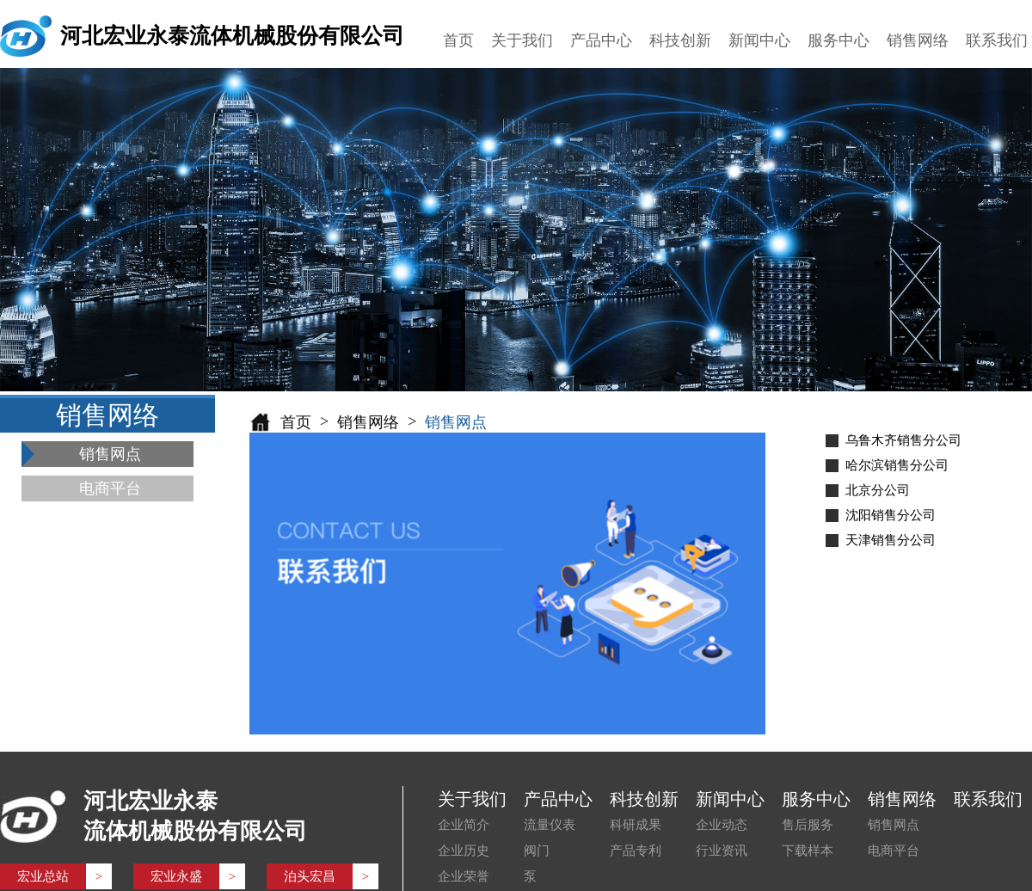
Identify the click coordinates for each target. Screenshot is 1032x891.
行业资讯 (721, 850)
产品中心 (601, 40)
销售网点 (893, 825)
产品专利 (635, 850)
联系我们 (997, 40)
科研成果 (635, 825)
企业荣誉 (463, 876)
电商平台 (893, 850)
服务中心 (838, 40)
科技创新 (680, 40)
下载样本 (807, 850)
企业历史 (463, 850)
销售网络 (918, 40)
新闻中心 (759, 40)
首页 (458, 40)
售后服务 (807, 825)
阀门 (537, 850)
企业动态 (721, 825)
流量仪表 (549, 825)
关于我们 (522, 40)
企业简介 (463, 825)
